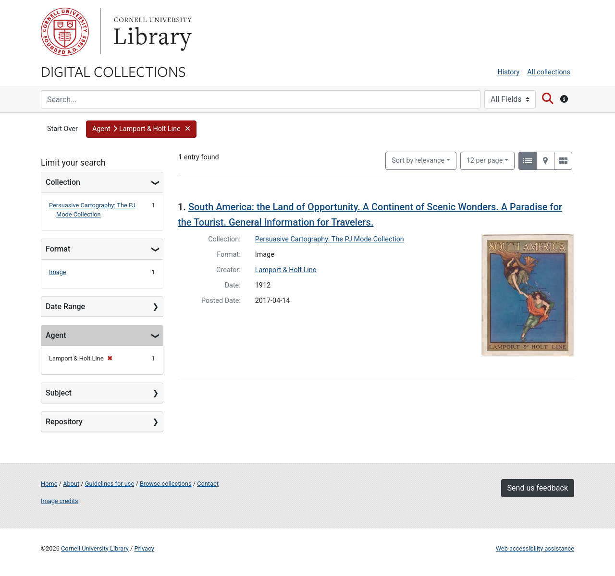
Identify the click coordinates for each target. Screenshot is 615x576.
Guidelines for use (109, 483)
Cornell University (65, 32)
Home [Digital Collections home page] (49, 483)
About (71, 483)
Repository (64, 421)
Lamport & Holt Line (286, 270)
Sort (418, 160)
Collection (63, 182)
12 (485, 160)
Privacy (144, 548)
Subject (59, 392)
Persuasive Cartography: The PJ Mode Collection (329, 239)
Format (58, 248)
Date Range (65, 306)
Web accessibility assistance (535, 548)
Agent (56, 335)
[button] (141, 129)
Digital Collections (113, 71)
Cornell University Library (95, 548)
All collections (548, 72)
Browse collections (166, 483)
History (509, 72)
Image (57, 272)
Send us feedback (537, 487)
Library (151, 32)
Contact (208, 483)
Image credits (59, 500)
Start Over (62, 129)
